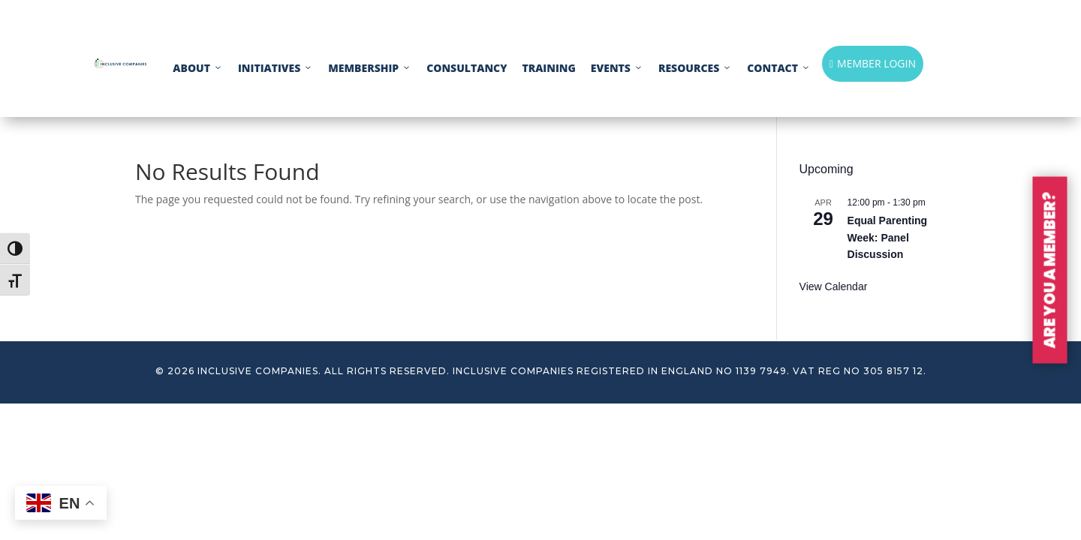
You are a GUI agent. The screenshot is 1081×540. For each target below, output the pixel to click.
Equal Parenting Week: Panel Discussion (888, 237)
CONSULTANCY (466, 68)
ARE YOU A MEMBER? (1050, 270)
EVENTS (617, 68)
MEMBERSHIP (369, 68)
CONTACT (779, 68)
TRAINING (548, 68)
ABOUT (198, 68)
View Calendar (833, 286)
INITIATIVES (275, 68)
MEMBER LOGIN (873, 63)
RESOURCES (695, 68)
